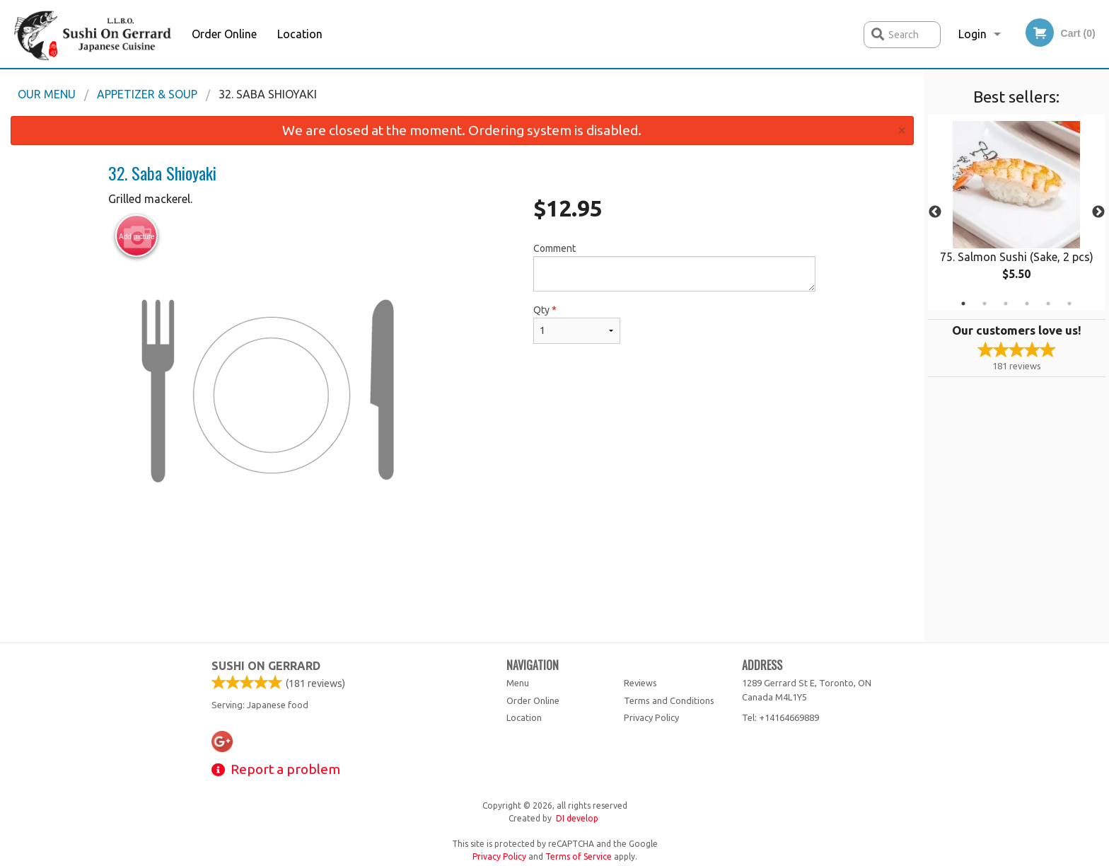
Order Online (224, 34)
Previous (935, 212)
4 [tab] (1027, 303)
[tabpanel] (1016, 212)
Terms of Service (578, 856)
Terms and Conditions (669, 700)
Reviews (640, 683)
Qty (576, 324)
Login (972, 34)
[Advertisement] (461, 595)
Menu (517, 683)
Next (1098, 212)
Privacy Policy (651, 717)
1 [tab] (963, 303)
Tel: (780, 717)
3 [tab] (1006, 303)
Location (300, 34)
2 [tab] (984, 303)
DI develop (577, 818)
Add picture (137, 236)
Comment (674, 267)
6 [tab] (1069, 303)
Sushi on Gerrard (265, 665)
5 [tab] (1048, 303)
